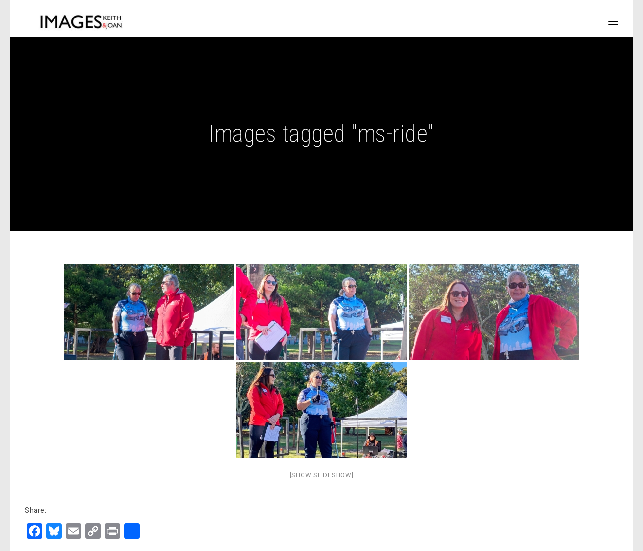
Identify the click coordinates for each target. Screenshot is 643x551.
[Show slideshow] (322, 474)
